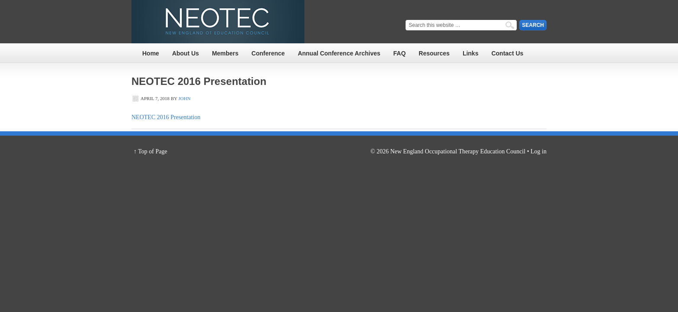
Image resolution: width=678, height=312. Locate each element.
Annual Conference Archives (339, 53)
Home (150, 53)
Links (471, 53)
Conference (268, 53)
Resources (434, 53)
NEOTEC (217, 21)
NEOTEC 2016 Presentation (165, 117)
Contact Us (507, 53)
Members (225, 53)
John (185, 98)
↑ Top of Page (150, 151)
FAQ (399, 53)
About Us (185, 53)
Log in (539, 151)
